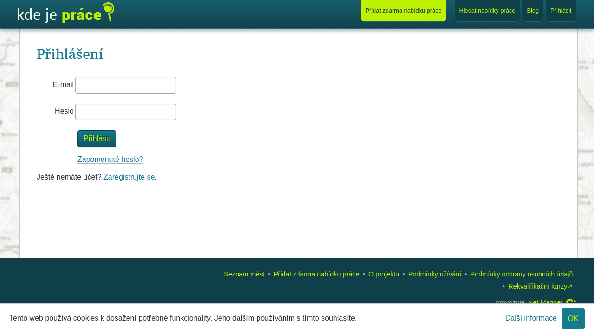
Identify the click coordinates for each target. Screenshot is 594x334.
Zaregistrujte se (129, 177)
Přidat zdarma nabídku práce (317, 274)
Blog (533, 10)
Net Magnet (545, 302)
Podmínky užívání (434, 274)
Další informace (531, 318)
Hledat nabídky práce (487, 10)
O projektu (383, 274)
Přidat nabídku (403, 10)
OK (573, 318)
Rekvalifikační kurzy (537, 286)
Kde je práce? (66, 13)
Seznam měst (244, 274)
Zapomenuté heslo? (110, 159)
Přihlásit (561, 10)
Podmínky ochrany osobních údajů (522, 274)
